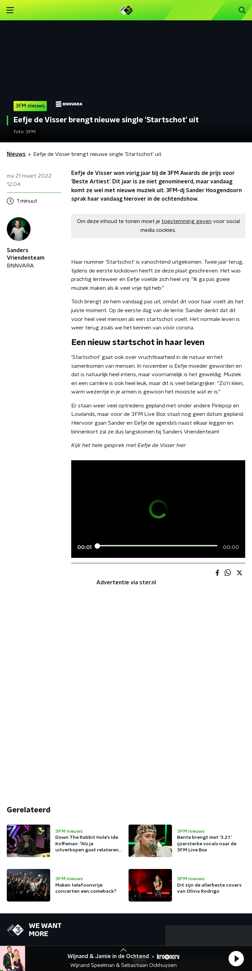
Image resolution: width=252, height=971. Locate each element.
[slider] (157, 546)
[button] (236, 958)
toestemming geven (186, 221)
